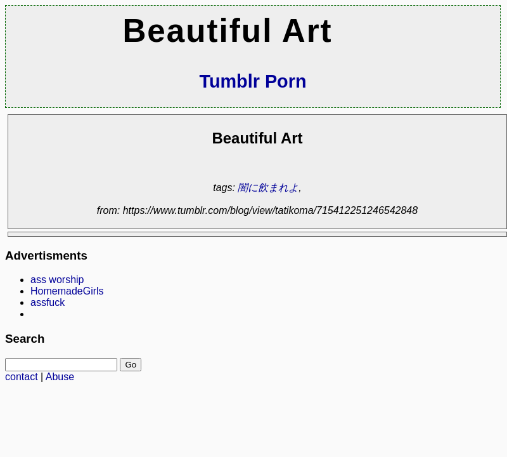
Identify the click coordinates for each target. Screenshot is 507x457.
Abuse (60, 376)
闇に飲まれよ (268, 187)
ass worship (57, 279)
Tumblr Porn (252, 81)
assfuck (47, 302)
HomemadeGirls (67, 291)
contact (21, 376)
